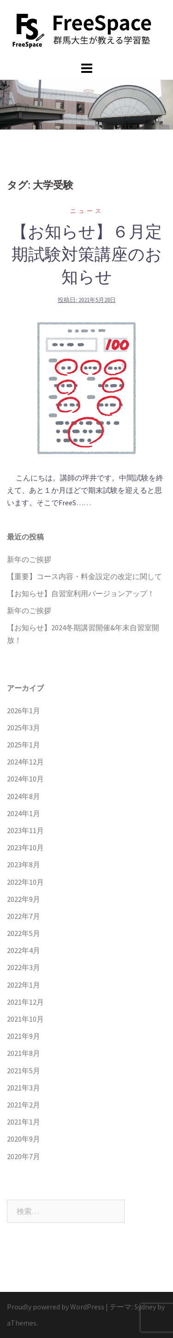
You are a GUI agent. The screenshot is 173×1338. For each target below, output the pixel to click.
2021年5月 (23, 1070)
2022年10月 (25, 882)
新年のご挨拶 (29, 559)
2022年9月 (23, 899)
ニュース (86, 211)
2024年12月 (25, 761)
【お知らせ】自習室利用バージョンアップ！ (81, 593)
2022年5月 (23, 933)
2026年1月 (23, 710)
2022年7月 (23, 916)
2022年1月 (23, 984)
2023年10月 (25, 847)
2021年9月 (23, 1036)
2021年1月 (23, 1121)
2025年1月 (23, 744)
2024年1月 (23, 813)
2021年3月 (23, 1087)
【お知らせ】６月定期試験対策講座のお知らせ (86, 254)
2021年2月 (23, 1104)
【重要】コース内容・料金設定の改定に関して (84, 576)
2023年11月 (25, 830)
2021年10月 (25, 1019)
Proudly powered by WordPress (55, 1306)
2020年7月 (23, 1156)
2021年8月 (23, 1053)
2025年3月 (23, 727)
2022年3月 (23, 967)
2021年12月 (25, 1001)
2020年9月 (23, 1138)
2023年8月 (23, 864)
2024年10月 (25, 778)
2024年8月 (23, 796)
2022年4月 (23, 950)
